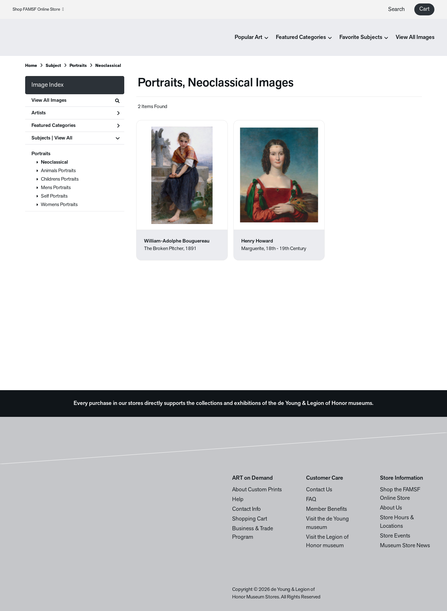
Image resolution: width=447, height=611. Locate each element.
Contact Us (319, 490)
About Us (391, 508)
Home (31, 65)
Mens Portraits (56, 187)
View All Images (415, 38)
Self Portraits (54, 196)
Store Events (395, 536)
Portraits (40, 153)
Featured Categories (75, 125)
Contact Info (246, 509)
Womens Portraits (59, 204)
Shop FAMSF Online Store (38, 9)
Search (396, 10)
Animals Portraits (58, 170)
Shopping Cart (249, 519)
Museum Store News (405, 546)
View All (63, 138)
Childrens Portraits (60, 179)
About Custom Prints (257, 490)
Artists (75, 113)
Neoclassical (54, 162)
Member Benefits (326, 509)
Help (237, 500)
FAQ (311, 500)
